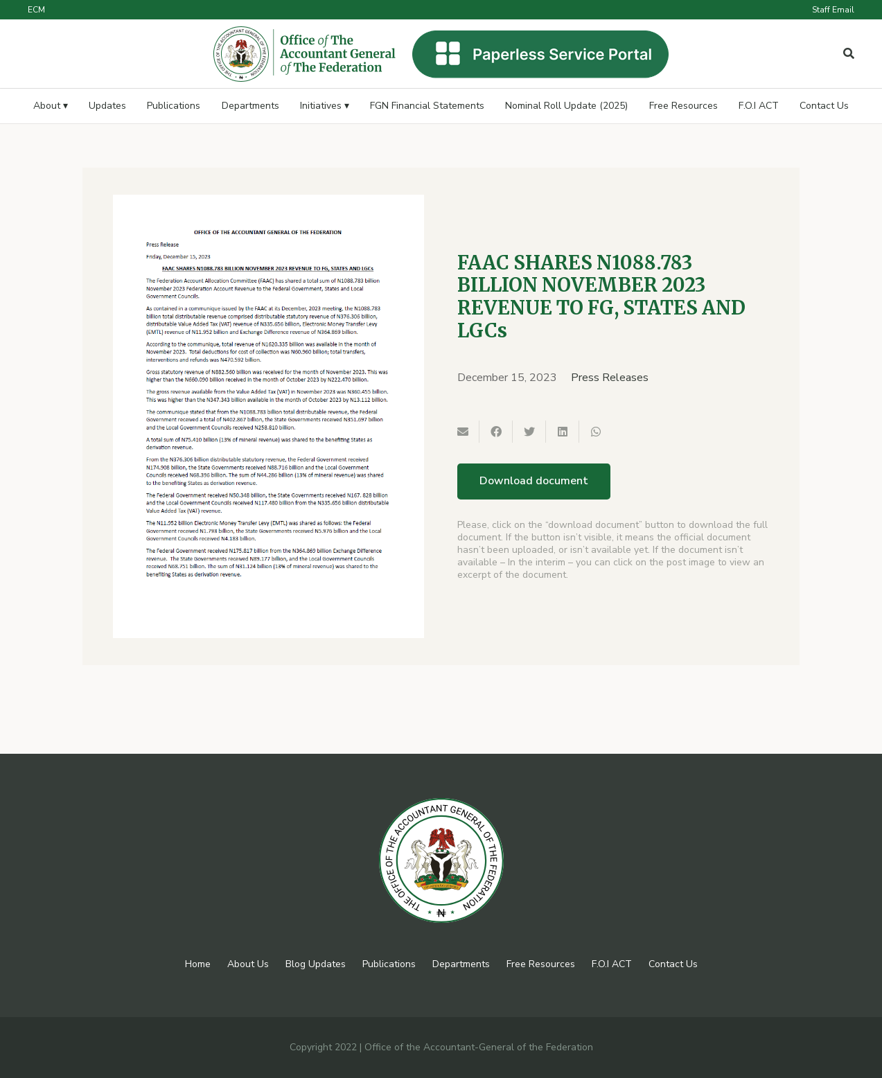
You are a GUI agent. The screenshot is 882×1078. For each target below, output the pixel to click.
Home (198, 964)
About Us (248, 964)
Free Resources (540, 964)
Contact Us (673, 964)
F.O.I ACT (612, 964)
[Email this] (462, 432)
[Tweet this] (529, 432)
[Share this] (496, 432)
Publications (389, 964)
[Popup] (848, 54)
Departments (461, 964)
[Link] (304, 54)
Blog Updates (315, 964)
